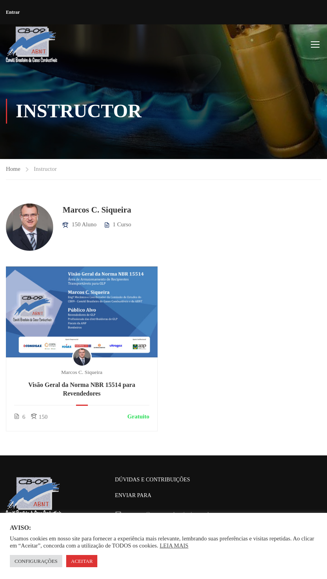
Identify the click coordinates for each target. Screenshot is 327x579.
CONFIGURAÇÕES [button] (36, 561)
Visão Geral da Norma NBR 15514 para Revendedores (81, 389)
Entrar (13, 12)
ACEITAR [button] (82, 561)
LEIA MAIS (174, 545)
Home (13, 169)
